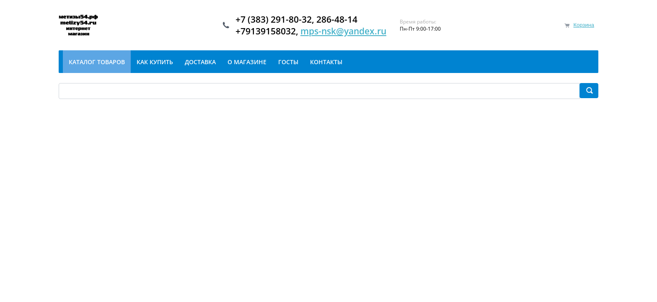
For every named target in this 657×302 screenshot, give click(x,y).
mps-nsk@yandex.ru (343, 31)
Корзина (583, 25)
